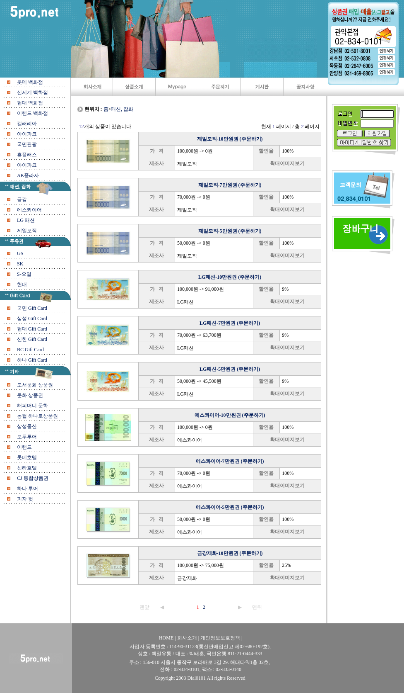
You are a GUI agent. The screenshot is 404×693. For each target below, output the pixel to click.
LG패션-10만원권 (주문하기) (229, 277)
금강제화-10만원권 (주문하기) (230, 553)
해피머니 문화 (32, 406)
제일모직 (27, 230)
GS (20, 253)
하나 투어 (27, 488)
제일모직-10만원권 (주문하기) (230, 139)
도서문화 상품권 (35, 385)
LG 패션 (26, 220)
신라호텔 (27, 468)
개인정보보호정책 (220, 638)
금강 (22, 199)
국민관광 (27, 144)
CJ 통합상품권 (32, 478)
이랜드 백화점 (32, 113)
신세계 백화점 (32, 92)
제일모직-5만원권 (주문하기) (230, 231)
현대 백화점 (30, 103)
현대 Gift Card (32, 329)
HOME (167, 638)
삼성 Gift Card (32, 318)
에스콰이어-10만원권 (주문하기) (230, 415)
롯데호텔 (27, 457)
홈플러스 (27, 155)
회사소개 (187, 638)
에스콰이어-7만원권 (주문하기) (230, 461)
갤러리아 (27, 123)
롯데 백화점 (30, 82)
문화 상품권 (30, 395)
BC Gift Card (30, 350)
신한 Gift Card (32, 339)
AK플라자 (28, 175)
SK (20, 264)
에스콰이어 (29, 210)
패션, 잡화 (122, 109)
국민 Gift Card (32, 308)
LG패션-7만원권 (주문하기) (230, 323)
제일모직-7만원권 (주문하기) (230, 185)
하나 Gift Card (32, 360)
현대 (22, 284)
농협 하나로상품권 (37, 416)
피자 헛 (25, 499)
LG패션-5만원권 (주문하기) (230, 369)
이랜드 (24, 447)
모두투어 (27, 437)
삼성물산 (27, 426)
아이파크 (27, 134)
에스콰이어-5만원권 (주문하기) (230, 507)
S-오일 (24, 274)
